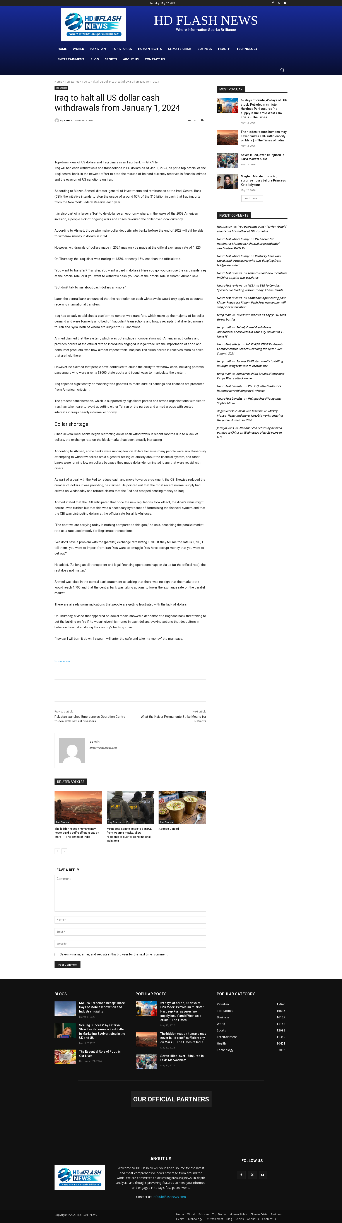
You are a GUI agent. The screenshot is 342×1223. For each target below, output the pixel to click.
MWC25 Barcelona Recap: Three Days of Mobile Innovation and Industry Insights (102, 1007)
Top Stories (72, 81)
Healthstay (224, 227)
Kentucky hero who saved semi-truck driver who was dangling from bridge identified (249, 260)
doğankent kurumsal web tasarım (239, 411)
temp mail (224, 315)
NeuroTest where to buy (233, 239)
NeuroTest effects (228, 344)
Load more (252, 198)
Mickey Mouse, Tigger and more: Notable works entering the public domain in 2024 (250, 415)
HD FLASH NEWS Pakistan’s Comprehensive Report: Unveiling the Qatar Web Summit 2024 (249, 348)
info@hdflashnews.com (169, 1197)
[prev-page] (57, 851)
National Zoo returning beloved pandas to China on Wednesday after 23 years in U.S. (249, 432)
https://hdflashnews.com (103, 747)
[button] (282, 69)
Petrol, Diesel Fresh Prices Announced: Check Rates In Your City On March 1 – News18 (250, 331)
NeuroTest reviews (229, 273)
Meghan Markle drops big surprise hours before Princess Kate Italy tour (263, 181)
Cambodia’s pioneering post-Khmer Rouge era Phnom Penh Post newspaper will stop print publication (251, 302)
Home (58, 81)
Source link (62, 661)
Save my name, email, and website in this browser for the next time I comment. (114, 954)
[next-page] (64, 851)
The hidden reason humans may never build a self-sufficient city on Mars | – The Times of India (77, 832)
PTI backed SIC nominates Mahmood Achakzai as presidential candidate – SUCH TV (248, 243)
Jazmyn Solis (225, 428)
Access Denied (169, 828)
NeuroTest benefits (229, 386)
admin (68, 120)
